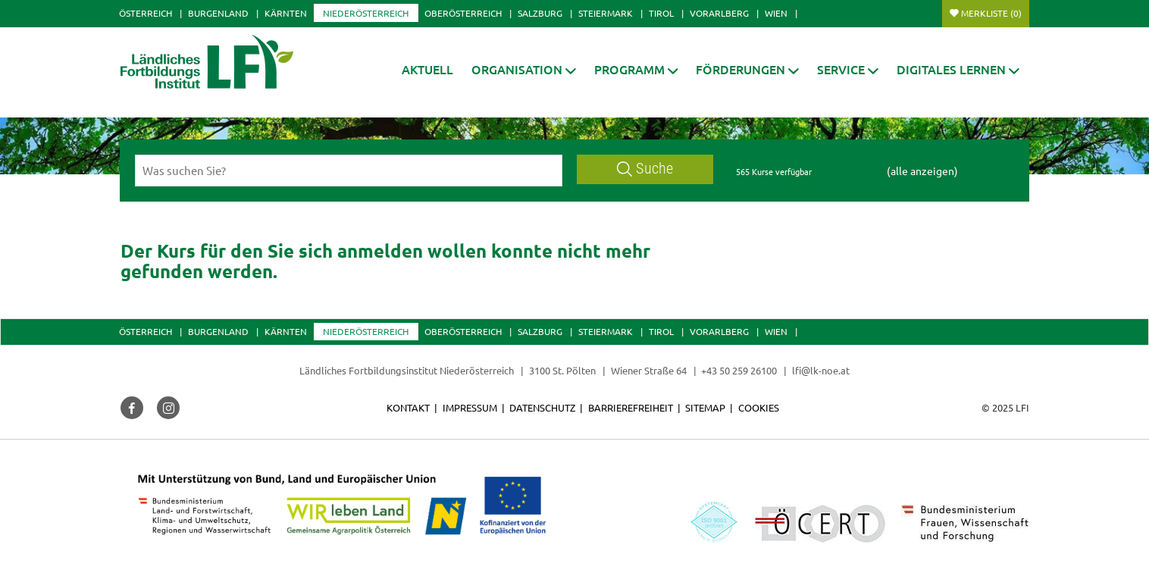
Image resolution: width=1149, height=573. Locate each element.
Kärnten (286, 13)
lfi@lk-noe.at (821, 370)
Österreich (145, 13)
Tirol (661, 13)
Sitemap (705, 407)
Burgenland (218, 13)
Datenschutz (542, 407)
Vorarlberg (719, 13)
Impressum (470, 407)
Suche (645, 168)
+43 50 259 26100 (739, 370)
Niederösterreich (366, 13)
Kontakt (408, 407)
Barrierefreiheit (630, 407)
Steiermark (605, 13)
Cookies (758, 407)
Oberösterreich (463, 13)
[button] (524, 69)
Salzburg (540, 13)
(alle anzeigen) (922, 170)
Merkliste (991, 13)
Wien (776, 13)
